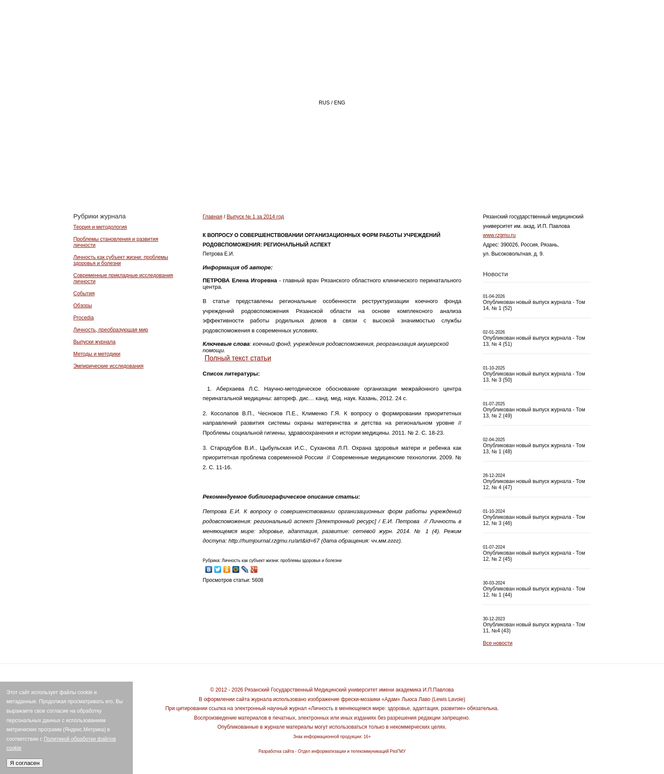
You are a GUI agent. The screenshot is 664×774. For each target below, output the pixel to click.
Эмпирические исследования (108, 366)
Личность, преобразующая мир (110, 330)
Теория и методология (100, 227)
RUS (324, 103)
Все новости (497, 643)
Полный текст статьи (237, 358)
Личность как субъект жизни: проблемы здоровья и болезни (120, 260)
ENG (339, 103)
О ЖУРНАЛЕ (339, 179)
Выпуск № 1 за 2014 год (255, 217)
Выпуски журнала (94, 342)
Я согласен (25, 763)
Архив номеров (541, 179)
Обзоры (82, 306)
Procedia (83, 318)
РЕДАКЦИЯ (405, 179)
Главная (274, 179)
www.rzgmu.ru (499, 235)
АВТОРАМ (467, 179)
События (84, 294)
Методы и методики (96, 354)
